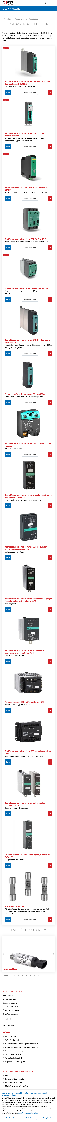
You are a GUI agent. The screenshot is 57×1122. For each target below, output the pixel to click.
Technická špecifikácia (29, 92)
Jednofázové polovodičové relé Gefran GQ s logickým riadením (28, 444)
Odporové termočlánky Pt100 (16, 1061)
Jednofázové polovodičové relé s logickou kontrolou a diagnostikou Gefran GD (28, 496)
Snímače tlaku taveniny (14, 1051)
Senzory (5, 9)
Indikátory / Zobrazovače (14, 1079)
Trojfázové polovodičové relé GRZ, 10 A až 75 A (25, 239)
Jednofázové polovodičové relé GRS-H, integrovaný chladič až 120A (27, 341)
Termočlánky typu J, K (13, 1058)
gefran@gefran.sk (11, 1014)
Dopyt (8, 92)
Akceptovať (47, 1118)
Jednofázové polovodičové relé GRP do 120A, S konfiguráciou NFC (25, 134)
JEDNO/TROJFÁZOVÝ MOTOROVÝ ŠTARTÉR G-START (26, 188)
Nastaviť (28, 1118)
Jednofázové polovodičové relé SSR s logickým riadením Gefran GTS (25, 804)
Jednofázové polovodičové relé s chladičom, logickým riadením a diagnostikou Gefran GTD (28, 599)
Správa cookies (8, 1025)
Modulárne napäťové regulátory (17, 1086)
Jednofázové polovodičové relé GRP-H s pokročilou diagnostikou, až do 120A (27, 82)
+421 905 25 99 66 (11, 1010)
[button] (52, 8)
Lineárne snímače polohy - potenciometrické (21, 1044)
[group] (28, 954)
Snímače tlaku (10, 1036)
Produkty (6, 19)
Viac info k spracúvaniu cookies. (28, 1113)
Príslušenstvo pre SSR (14, 906)
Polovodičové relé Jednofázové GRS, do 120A (25, 394)
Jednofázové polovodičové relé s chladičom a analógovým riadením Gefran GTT (24, 651)
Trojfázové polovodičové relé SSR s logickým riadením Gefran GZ (28, 752)
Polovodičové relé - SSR (14, 1082)
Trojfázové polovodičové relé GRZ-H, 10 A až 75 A (26, 288)
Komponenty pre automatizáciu (25, 19)
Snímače (6, 1032)
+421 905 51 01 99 (11, 1006)
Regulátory (9, 1075)
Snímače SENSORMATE (14, 1054)
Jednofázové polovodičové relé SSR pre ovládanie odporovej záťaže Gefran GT (27, 548)
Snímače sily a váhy (12, 1040)
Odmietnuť (10, 1118)
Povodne (16, 9)
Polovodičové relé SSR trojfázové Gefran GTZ (24, 702)
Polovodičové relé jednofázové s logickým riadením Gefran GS (27, 855)
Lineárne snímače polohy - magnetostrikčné (21, 1047)
